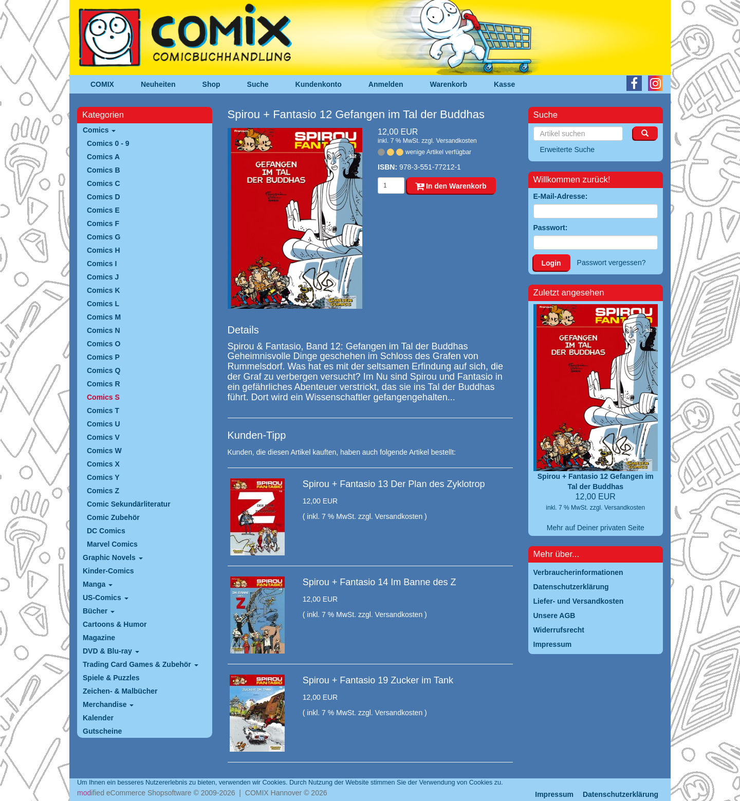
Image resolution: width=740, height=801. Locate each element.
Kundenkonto (318, 84)
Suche (258, 84)
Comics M (104, 317)
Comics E (103, 210)
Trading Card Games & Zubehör (140, 664)
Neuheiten (158, 84)
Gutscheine (102, 731)
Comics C (103, 183)
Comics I (102, 263)
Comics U (103, 424)
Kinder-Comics (108, 571)
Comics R (103, 384)
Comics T (103, 410)
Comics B (103, 170)
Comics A (103, 157)
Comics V (103, 437)
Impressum (554, 794)
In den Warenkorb (451, 186)
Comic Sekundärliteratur (129, 504)
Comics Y (103, 477)
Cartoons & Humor (114, 624)
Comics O (103, 344)
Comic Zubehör (113, 517)
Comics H (103, 250)
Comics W (104, 450)
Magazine (99, 638)
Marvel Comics (112, 544)
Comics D (103, 197)
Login (551, 263)
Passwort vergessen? (611, 262)
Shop (211, 84)
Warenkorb (449, 84)
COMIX (102, 84)
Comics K (103, 290)
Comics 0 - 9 (108, 143)
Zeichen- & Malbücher (120, 691)
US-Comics (105, 597)
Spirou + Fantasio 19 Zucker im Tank (378, 680)
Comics (99, 130)
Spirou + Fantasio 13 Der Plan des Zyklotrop (394, 484)
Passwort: (550, 227)
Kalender (98, 718)
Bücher (99, 611)
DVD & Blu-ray (111, 651)
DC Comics (106, 531)
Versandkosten (456, 140)
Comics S (103, 397)
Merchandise (108, 704)
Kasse (504, 84)
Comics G (103, 237)
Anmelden (385, 84)
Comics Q (103, 370)
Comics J (103, 277)
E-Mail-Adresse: (560, 196)
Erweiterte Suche (567, 149)
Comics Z (103, 491)
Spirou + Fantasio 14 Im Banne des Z (379, 582)
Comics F (103, 223)
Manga (98, 584)
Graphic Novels (113, 557)
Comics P (103, 357)
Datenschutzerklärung (620, 794)
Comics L (103, 304)
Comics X (103, 464)
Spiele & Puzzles (111, 678)
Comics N (103, 330)
